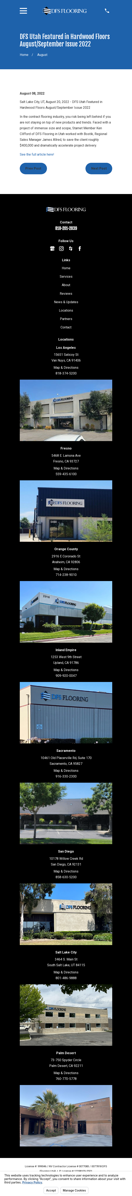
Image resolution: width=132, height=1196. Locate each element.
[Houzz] (70, 248)
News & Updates (66, 302)
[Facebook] (79, 248)
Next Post (99, 168)
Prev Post (33, 168)
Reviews (66, 294)
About (66, 285)
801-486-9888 (66, 978)
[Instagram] (61, 248)
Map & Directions (66, 368)
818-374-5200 (66, 373)
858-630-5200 (66, 877)
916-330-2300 (66, 776)
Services (66, 276)
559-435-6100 (66, 474)
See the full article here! (37, 154)
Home (66, 268)
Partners (66, 319)
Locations (66, 310)
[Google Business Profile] (52, 248)
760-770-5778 (66, 1079)
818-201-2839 (66, 228)
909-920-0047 (66, 676)
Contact (66, 327)
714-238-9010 (66, 575)
